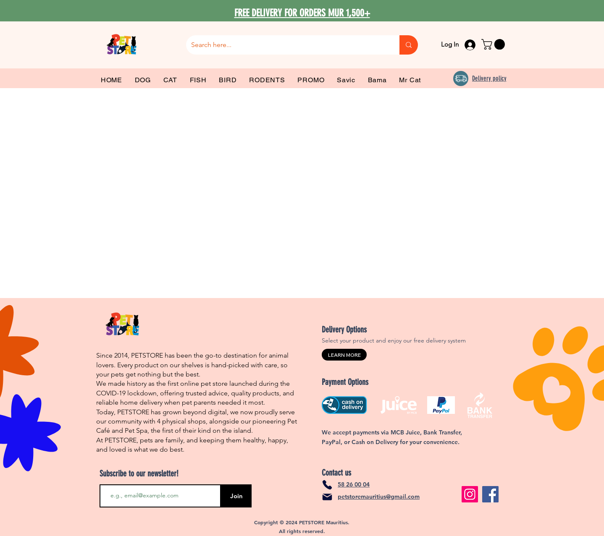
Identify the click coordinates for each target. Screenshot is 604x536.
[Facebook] (490, 494)
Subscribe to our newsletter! (139, 473)
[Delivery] (460, 78)
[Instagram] (470, 494)
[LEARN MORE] (344, 355)
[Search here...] (286, 45)
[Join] (236, 495)
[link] (494, 44)
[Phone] (327, 484)
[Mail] (327, 497)
